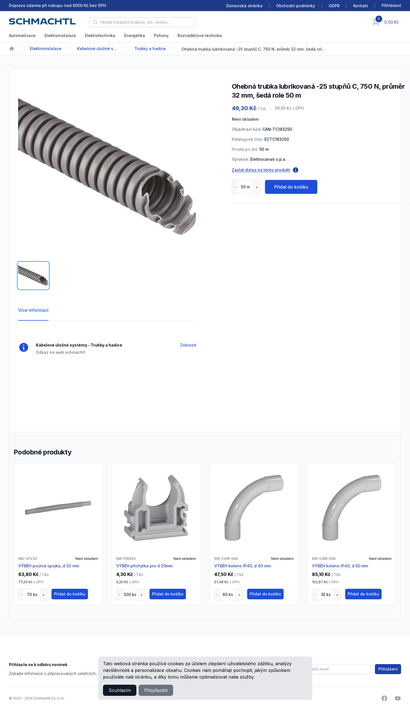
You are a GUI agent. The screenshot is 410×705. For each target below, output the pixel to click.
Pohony (161, 35)
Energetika (134, 35)
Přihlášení (388, 669)
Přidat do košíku (291, 187)
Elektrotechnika (100, 35)
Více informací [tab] (33, 310)
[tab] (33, 275)
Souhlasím (120, 690)
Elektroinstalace (60, 35)
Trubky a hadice (150, 48)
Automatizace (22, 35)
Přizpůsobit (156, 690)
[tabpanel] (107, 167)
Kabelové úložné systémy (98, 48)
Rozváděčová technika (200, 35)
